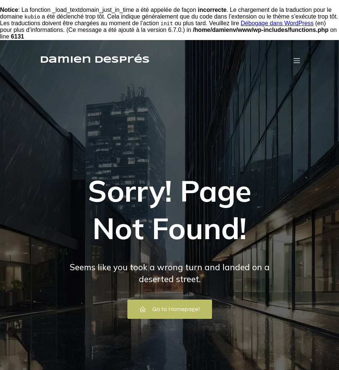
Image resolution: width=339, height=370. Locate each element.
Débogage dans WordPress (277, 23)
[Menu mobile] (297, 60)
